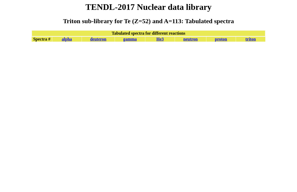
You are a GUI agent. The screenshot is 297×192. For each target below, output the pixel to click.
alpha (67, 39)
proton (221, 39)
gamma (130, 39)
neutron (190, 39)
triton (250, 39)
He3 (160, 39)
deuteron (98, 39)
